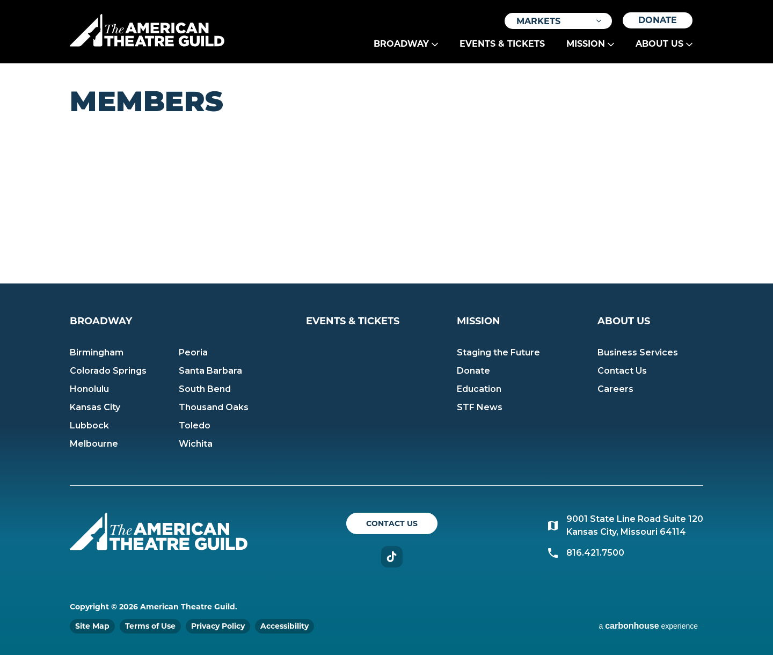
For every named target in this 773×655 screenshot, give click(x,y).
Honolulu (89, 389)
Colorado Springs (108, 371)
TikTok (392, 556)
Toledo (194, 425)
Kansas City (95, 407)
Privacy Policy (218, 626)
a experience (648, 625)
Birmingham (96, 352)
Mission (585, 44)
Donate (657, 20)
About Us (659, 44)
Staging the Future (498, 352)
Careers (615, 389)
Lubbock (89, 425)
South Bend (205, 389)
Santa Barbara (210, 371)
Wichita (196, 444)
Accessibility (284, 626)
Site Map (92, 626)
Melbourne (94, 444)
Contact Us (622, 371)
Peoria (193, 352)
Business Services (637, 352)
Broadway (401, 44)
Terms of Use (150, 626)
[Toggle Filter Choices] (558, 21)
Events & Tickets (502, 44)
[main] (386, 173)
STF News (479, 407)
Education (479, 389)
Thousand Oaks (214, 407)
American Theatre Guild (147, 30)
